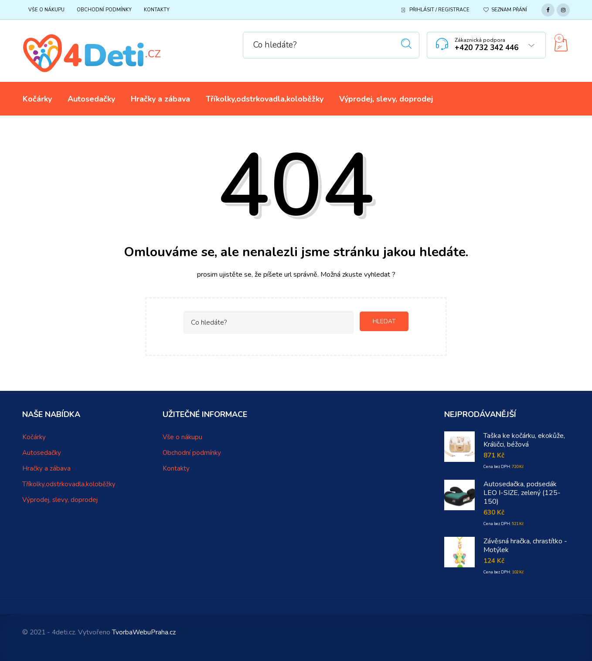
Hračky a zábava (46, 468)
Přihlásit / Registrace (439, 10)
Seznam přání (509, 10)
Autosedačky (41, 452)
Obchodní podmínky (104, 10)
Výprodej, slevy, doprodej (60, 499)
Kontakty (157, 10)
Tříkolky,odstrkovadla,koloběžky (69, 484)
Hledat (406, 44)
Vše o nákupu (46, 10)
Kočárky (34, 437)
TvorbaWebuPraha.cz (144, 632)
